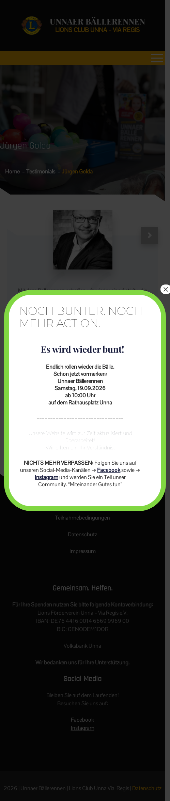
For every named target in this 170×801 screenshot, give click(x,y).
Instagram (46, 477)
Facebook (108, 470)
